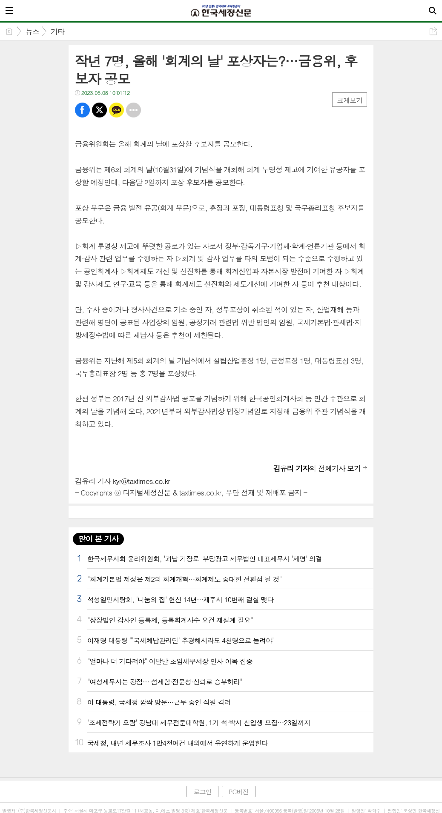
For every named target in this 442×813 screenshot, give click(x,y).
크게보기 (349, 100)
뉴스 (32, 31)
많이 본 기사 (98, 538)
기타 (57, 31)
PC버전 (239, 791)
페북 (82, 110)
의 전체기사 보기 (317, 468)
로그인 (202, 791)
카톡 (116, 110)
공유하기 (433, 31)
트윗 (99, 110)
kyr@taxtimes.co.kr (141, 481)
